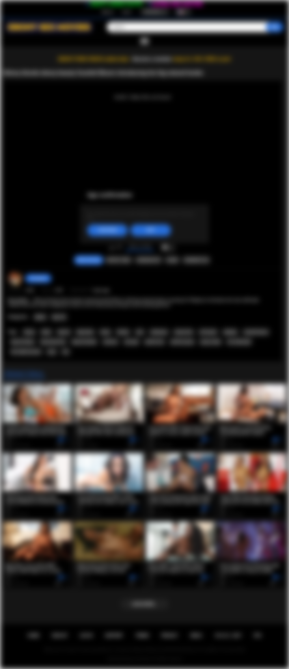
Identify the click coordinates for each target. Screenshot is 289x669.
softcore (110, 342)
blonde (123, 332)
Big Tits (59, 317)
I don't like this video (119, 247)
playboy (230, 332)
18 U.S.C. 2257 (228, 635)
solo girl (131, 342)
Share (172, 260)
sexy (51, 352)
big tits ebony (23, 342)
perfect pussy (182, 342)
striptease (159, 332)
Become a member (152, 59)
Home (33, 635)
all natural (208, 332)
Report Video (118, 260)
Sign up (107, 12)
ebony (29, 332)
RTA (258, 635)
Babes (40, 317)
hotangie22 (38, 278)
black (46, 332)
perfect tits (154, 342)
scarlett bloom (256, 332)
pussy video (210, 342)
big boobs (85, 332)
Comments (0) (196, 260)
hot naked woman (26, 352)
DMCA (196, 635)
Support (114, 635)
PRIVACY (169, 635)
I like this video (112, 247)
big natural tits (53, 342)
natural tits (183, 332)
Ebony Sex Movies (138, 659)
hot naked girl (239, 342)
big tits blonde (84, 342)
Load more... (144, 604)
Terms (142, 635)
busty (105, 332)
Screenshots (149, 260)
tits (65, 352)
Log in (126, 12)
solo (139, 332)
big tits (64, 332)
